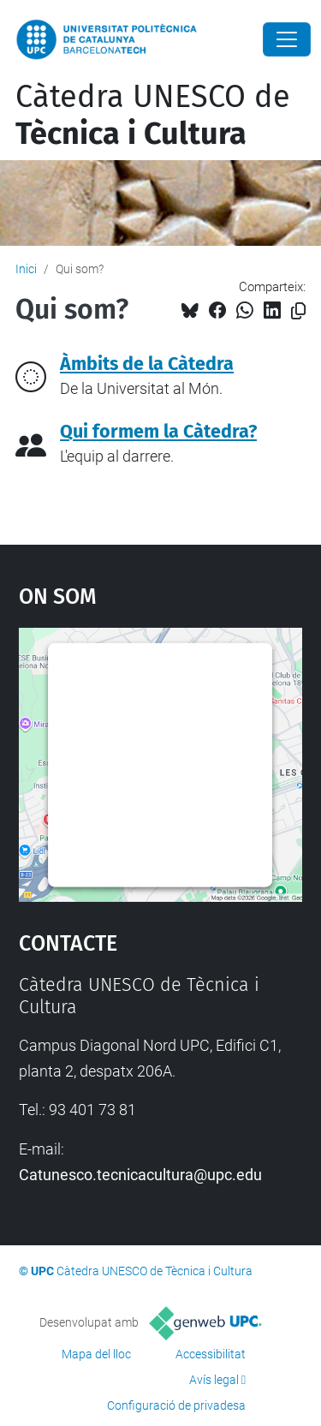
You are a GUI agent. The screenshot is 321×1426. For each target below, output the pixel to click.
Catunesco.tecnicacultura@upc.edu (140, 1175)
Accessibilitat (210, 1354)
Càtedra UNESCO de (152, 115)
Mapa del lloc (96, 1354)
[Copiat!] (298, 311)
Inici (26, 269)
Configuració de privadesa (176, 1405)
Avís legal (214, 1380)
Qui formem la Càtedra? (158, 432)
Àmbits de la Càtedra (147, 364)
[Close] (287, 39)
